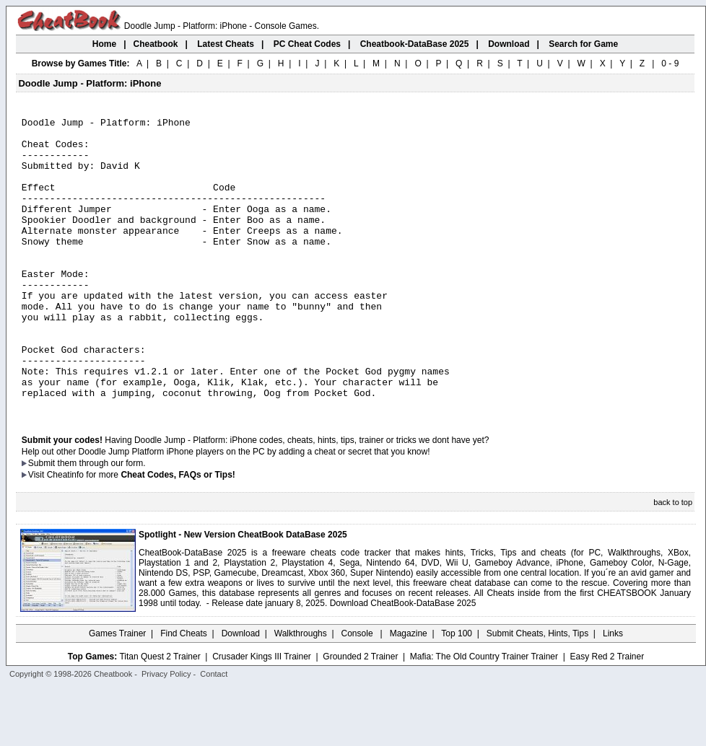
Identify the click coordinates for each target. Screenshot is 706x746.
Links (613, 692)
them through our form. (102, 522)
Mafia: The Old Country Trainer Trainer (484, 715)
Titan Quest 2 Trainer (159, 715)
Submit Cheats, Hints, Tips (537, 692)
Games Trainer (117, 692)
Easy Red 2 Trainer (607, 715)
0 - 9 (670, 63)
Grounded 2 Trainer (360, 715)
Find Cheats (183, 692)
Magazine (408, 692)
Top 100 (456, 692)
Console (358, 692)
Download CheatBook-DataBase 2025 (403, 662)
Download (241, 692)
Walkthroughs (300, 692)
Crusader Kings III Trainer (261, 715)
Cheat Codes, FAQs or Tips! (178, 533)
